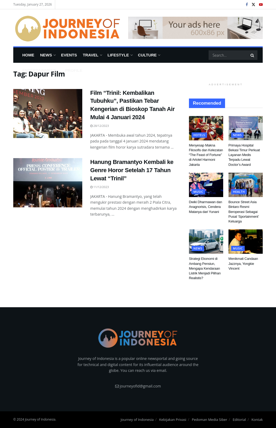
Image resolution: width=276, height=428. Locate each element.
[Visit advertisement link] (195, 28)
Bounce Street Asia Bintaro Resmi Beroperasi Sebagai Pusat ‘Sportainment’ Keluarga (243, 211)
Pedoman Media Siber (209, 419)
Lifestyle (118, 55)
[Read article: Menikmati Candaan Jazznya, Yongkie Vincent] (245, 241)
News (46, 55)
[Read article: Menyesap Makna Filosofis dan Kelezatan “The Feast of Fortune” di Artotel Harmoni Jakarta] (206, 128)
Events (69, 55)
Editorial (239, 419)
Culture (147, 55)
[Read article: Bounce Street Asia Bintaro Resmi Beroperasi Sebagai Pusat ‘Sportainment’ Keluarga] (245, 185)
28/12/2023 (99, 126)
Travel (90, 55)
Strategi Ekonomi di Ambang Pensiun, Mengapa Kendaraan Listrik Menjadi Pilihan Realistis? (205, 268)
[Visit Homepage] (67, 28)
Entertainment (39, 70)
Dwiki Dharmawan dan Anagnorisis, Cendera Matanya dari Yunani (205, 206)
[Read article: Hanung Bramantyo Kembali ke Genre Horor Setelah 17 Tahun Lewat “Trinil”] (47, 182)
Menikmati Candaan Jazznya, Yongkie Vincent (243, 263)
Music (198, 192)
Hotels (199, 135)
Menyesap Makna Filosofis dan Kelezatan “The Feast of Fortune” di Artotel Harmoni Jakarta (206, 155)
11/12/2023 (99, 187)
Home (28, 55)
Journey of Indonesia (137, 419)
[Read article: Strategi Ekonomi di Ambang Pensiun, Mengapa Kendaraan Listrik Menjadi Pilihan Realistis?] (206, 241)
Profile (73, 70)
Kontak (257, 419)
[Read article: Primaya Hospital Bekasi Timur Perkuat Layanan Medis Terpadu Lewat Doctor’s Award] (245, 128)
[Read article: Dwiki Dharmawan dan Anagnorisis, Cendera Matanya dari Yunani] (206, 185)
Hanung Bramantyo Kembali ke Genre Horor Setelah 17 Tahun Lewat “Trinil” (131, 170)
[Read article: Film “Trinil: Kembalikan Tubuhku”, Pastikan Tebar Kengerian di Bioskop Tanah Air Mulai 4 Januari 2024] (47, 113)
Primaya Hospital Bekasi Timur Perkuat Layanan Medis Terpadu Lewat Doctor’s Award (244, 155)
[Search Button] (252, 55)
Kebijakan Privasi (172, 419)
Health (239, 192)
